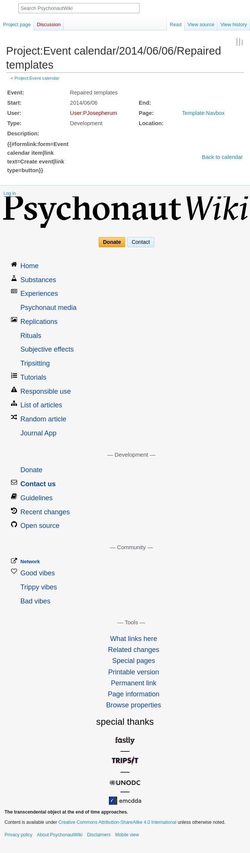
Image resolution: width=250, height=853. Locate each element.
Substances (38, 280)
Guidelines (36, 498)
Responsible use (45, 391)
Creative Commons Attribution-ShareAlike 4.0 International (117, 822)
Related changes (133, 649)
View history (233, 24)
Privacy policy (18, 834)
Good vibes (37, 573)
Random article (43, 419)
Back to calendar (222, 157)
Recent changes (45, 512)
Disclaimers (98, 834)
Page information (133, 694)
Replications (39, 321)
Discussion (49, 24)
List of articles (41, 405)
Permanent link (133, 683)
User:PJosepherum (93, 113)
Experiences (39, 293)
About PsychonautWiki (59, 834)
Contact (141, 242)
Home (29, 266)
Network (30, 561)
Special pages (133, 660)
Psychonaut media (48, 307)
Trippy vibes (38, 587)
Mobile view (127, 834)
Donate (112, 242)
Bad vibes (35, 601)
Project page (17, 24)
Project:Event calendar (36, 77)
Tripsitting (35, 363)
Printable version (133, 672)
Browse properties (133, 705)
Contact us (38, 484)
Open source (40, 525)
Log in (9, 193)
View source (201, 24)
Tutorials (33, 377)
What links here (133, 638)
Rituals (30, 335)
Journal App (38, 433)
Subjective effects (47, 349)
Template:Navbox (203, 113)
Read (176, 24)
